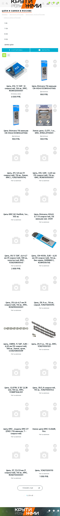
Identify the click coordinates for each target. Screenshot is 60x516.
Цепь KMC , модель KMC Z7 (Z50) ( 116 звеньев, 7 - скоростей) (15, 431)
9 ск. (6, 39)
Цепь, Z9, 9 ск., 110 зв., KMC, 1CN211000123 (44, 345)
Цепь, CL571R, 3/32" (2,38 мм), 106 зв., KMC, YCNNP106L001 (16, 390)
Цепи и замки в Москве (12, 17)
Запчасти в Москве (17, 14)
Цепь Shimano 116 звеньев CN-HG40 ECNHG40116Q (44, 87)
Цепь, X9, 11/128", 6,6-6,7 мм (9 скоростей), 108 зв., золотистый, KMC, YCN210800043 (16, 259)
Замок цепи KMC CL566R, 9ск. (44, 430)
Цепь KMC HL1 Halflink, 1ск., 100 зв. (16, 215)
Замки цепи (8, 45)
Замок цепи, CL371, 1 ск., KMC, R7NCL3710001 (44, 132)
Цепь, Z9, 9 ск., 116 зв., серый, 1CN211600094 (44, 304)
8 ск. (6, 34)
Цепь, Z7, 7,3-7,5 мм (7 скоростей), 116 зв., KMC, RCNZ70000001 (16, 473)
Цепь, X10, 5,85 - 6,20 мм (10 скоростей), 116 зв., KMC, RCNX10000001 (44, 175)
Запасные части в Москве (35, 14)
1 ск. (6, 23)
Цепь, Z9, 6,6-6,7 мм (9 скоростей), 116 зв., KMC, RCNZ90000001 (16, 305)
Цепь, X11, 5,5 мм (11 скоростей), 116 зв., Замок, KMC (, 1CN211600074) (16, 175)
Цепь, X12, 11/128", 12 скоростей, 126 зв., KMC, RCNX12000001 (16, 88)
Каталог (5, 14)
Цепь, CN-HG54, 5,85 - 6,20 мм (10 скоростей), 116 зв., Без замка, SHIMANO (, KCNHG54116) (44, 259)
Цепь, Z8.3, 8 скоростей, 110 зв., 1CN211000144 (44, 389)
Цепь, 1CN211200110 (44, 471)
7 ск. (6, 28)
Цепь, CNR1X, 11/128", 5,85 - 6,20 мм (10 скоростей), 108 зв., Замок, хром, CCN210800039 (15, 347)
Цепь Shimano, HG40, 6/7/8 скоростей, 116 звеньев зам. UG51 (44, 216)
